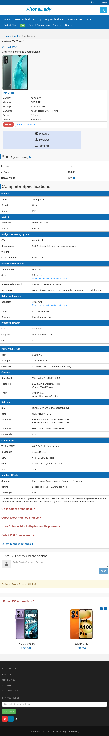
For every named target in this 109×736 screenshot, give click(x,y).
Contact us (7, 674)
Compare (57, 25)
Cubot (17, 36)
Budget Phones (14, 25)
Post (103, 570)
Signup (104, 2)
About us (9, 685)
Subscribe (9, 711)
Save (8, 124)
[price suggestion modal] (30, 157)
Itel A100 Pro (81, 643)
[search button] (103, 10)
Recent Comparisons (39, 25)
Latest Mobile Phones (24, 19)
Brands (68, 25)
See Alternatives (26, 124)
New (23, 25)
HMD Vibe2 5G (27, 643)
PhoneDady (38, 9)
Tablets (89, 19)
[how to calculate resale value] (74, 177)
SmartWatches (74, 19)
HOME (7, 19)
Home (8, 36)
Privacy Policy (12, 689)
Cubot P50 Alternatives (19, 600)
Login (94, 2)
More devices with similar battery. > (50, 304)
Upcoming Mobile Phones (51, 19)
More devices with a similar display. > (51, 278)
